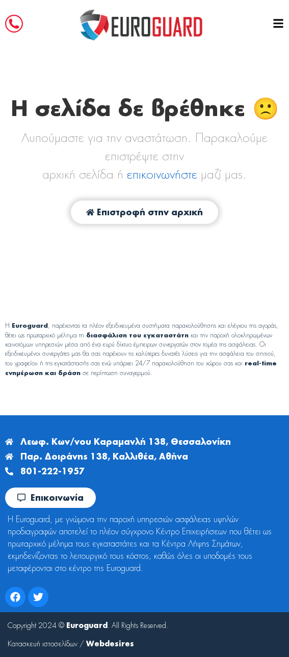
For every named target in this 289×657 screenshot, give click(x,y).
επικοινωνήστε (162, 174)
